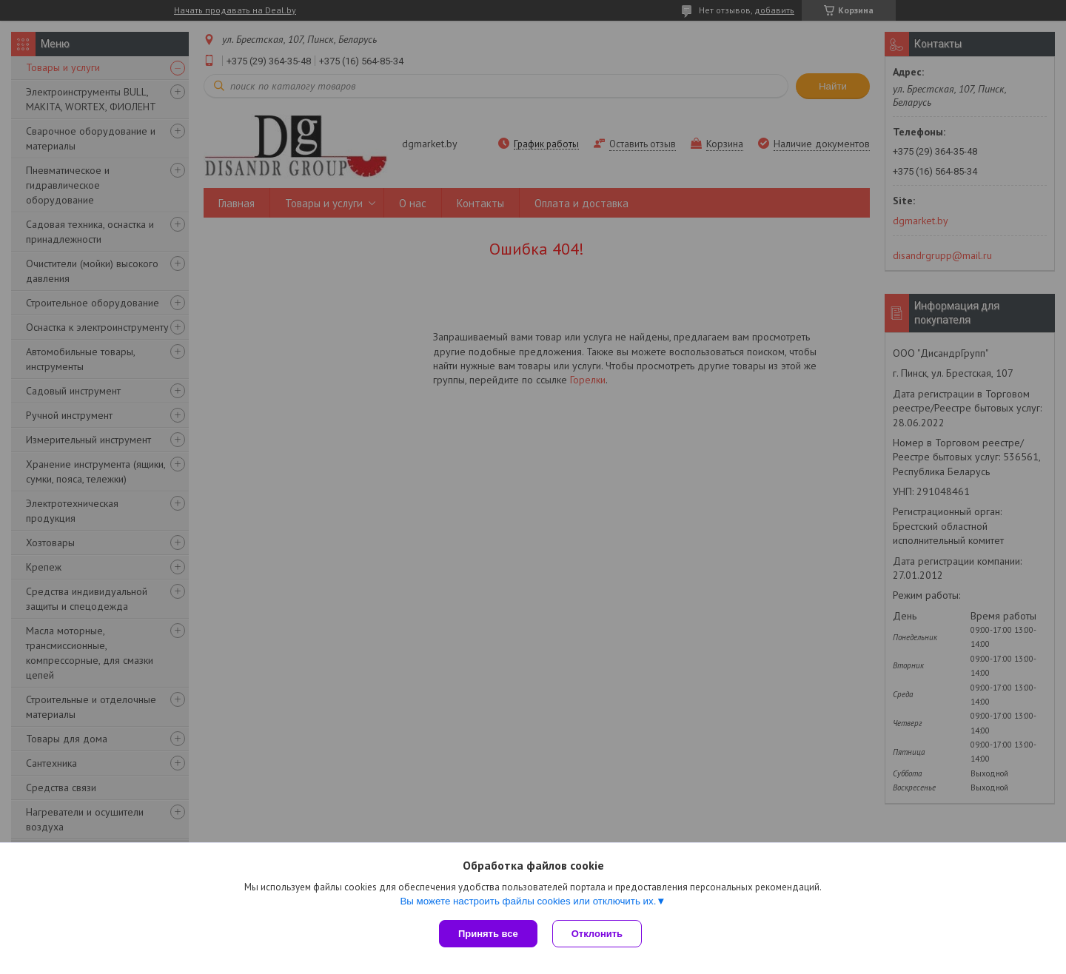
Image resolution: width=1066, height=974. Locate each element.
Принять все (488, 933)
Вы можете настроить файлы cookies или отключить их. (528, 901)
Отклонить (597, 933)
